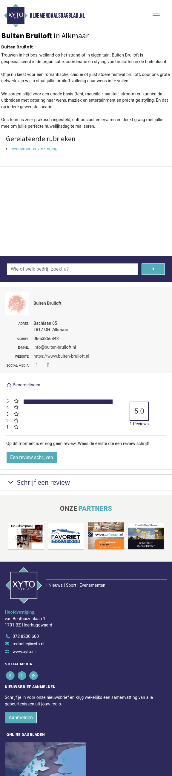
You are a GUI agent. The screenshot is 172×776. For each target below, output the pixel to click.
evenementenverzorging (34, 148)
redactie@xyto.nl (28, 644)
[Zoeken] (153, 269)
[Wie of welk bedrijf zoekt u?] (72, 269)
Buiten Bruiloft (47, 303)
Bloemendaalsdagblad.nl (57, 16)
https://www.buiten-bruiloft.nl (61, 356)
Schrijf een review (38, 482)
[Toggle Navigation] (156, 15)
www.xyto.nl (24, 651)
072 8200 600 (26, 636)
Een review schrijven (31, 457)
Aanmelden (21, 717)
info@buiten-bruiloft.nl (54, 347)
